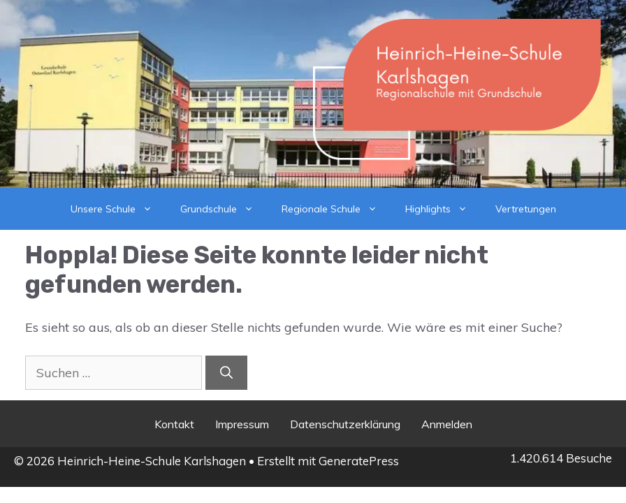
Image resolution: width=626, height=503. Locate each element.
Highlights (443, 209)
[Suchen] (226, 373)
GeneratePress (359, 460)
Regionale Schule (336, 209)
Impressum (242, 424)
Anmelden (446, 424)
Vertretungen (525, 209)
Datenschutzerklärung (345, 424)
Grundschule (224, 209)
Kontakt (174, 424)
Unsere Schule (118, 209)
